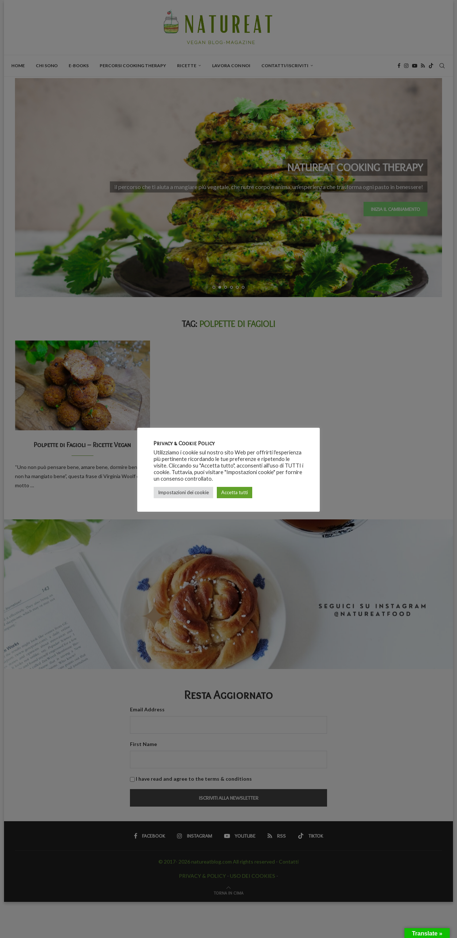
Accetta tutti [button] (234, 492)
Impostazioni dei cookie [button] (183, 492)
